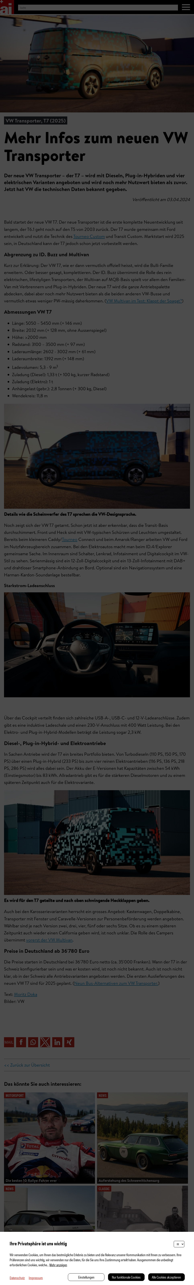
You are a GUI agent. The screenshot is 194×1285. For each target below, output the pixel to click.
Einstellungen (86, 1277)
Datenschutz (17, 1277)
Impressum (36, 1277)
